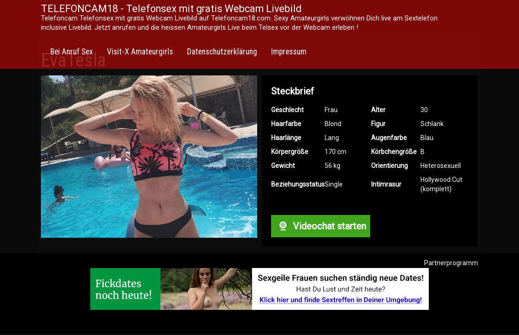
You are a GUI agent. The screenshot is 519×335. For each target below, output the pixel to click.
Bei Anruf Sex (71, 51)
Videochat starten (320, 226)
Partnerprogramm (451, 263)
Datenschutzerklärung (222, 51)
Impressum (288, 51)
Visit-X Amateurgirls (140, 51)
